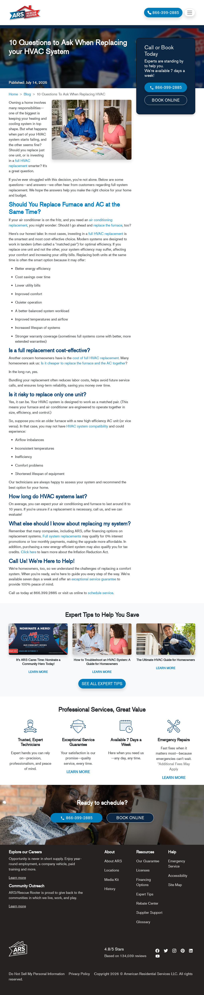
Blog (27, 94)
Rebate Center (147, 903)
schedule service (100, 592)
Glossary (143, 922)
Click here (28, 552)
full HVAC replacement (105, 233)
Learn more (17, 877)
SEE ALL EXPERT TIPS (102, 683)
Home (13, 94)
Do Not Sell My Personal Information (37, 973)
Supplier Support (149, 912)
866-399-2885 (165, 87)
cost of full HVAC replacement (96, 358)
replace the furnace (107, 225)
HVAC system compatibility (87, 426)
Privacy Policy (79, 973)
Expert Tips (144, 894)
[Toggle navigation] (189, 13)
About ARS (113, 861)
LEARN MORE (78, 771)
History (109, 888)
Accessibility (177, 875)
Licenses (143, 870)
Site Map (175, 884)
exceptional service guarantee (94, 579)
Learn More (38, 672)
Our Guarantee (147, 861)
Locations (111, 870)
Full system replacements (62, 536)
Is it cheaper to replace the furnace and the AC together (83, 363)
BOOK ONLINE (165, 100)
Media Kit (111, 879)
